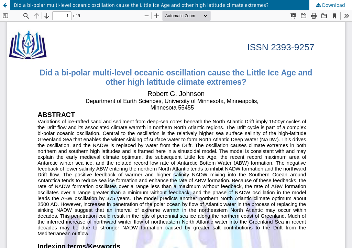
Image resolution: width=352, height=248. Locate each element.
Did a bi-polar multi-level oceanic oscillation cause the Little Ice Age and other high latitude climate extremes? (141, 5)
